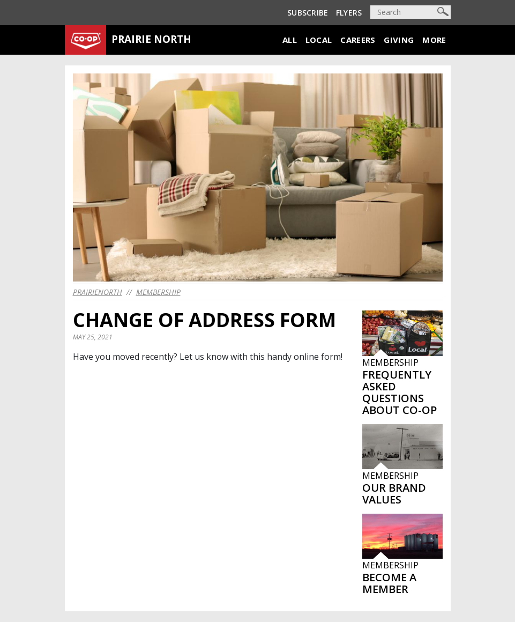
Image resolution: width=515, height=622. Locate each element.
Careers (357, 39)
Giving (399, 39)
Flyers (349, 13)
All (289, 39)
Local (318, 39)
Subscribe (308, 13)
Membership (158, 292)
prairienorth (97, 292)
